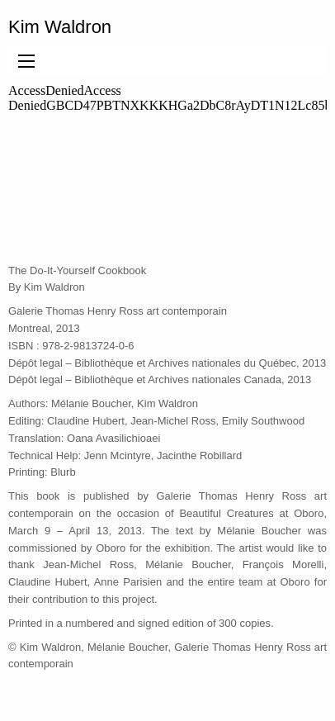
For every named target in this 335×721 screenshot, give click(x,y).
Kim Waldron (59, 27)
